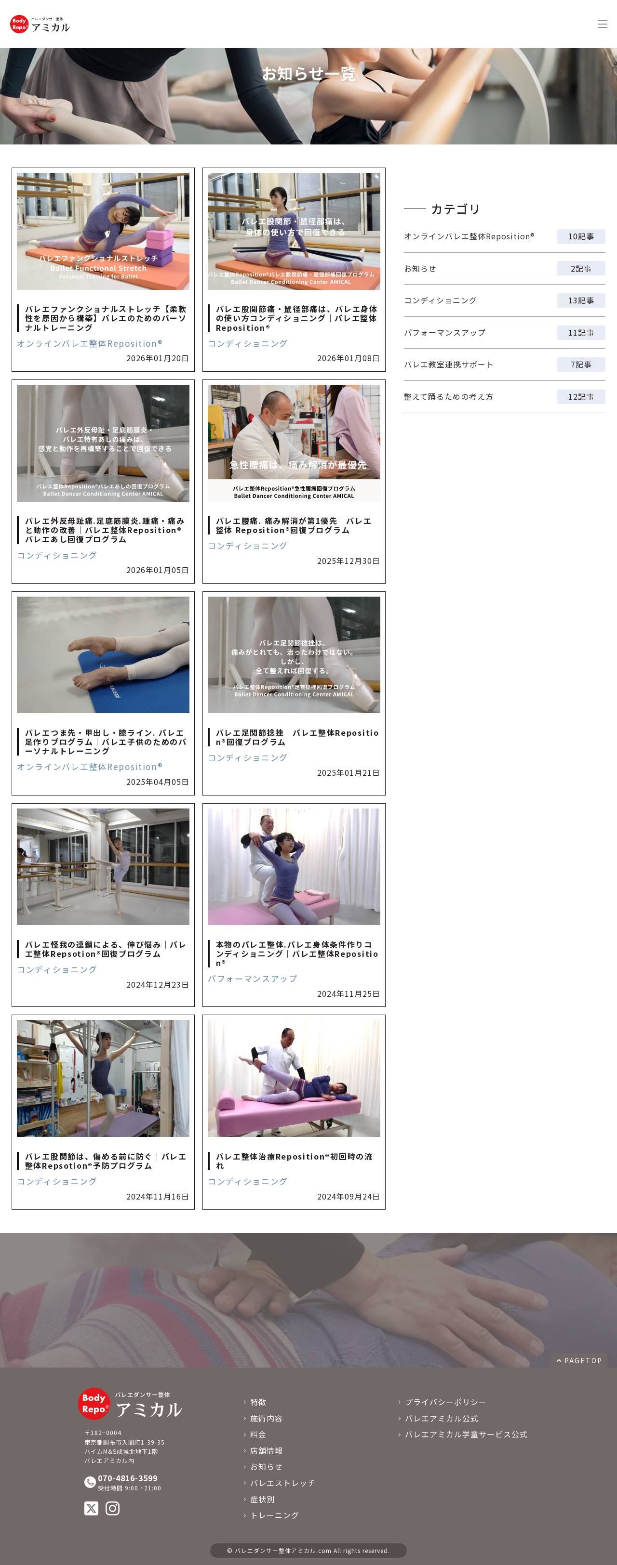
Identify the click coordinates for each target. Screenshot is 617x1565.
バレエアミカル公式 (442, 1418)
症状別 (262, 1499)
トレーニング (274, 1515)
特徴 (258, 1402)
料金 (258, 1434)
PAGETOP (583, 1360)
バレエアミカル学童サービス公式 (466, 1434)
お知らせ (266, 1466)
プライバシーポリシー (446, 1402)
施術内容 (266, 1418)
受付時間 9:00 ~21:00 (145, 1482)
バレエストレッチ (283, 1482)
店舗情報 (266, 1450)
